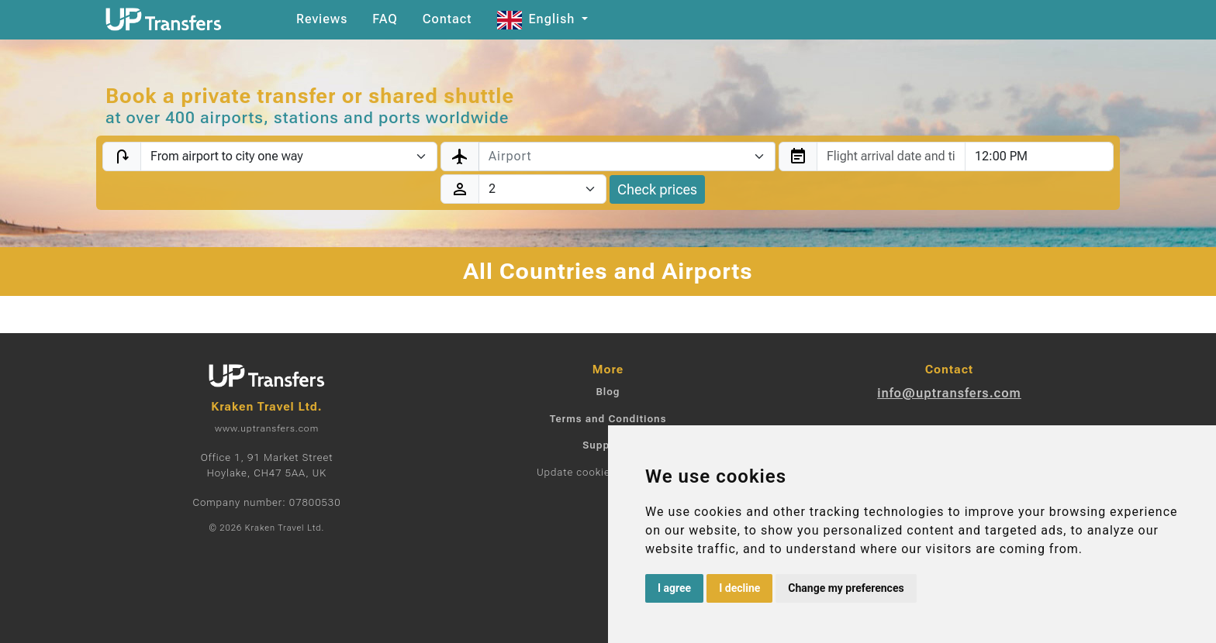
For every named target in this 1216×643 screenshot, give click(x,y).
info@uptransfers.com (949, 393)
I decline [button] (739, 588)
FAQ (384, 19)
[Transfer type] (288, 156)
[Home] (163, 19)
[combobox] (627, 156)
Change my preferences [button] (845, 588)
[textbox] (618, 156)
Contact (447, 19)
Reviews (321, 19)
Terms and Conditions (608, 419)
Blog (608, 391)
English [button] (538, 19)
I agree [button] (674, 588)
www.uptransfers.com (267, 428)
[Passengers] (542, 189)
